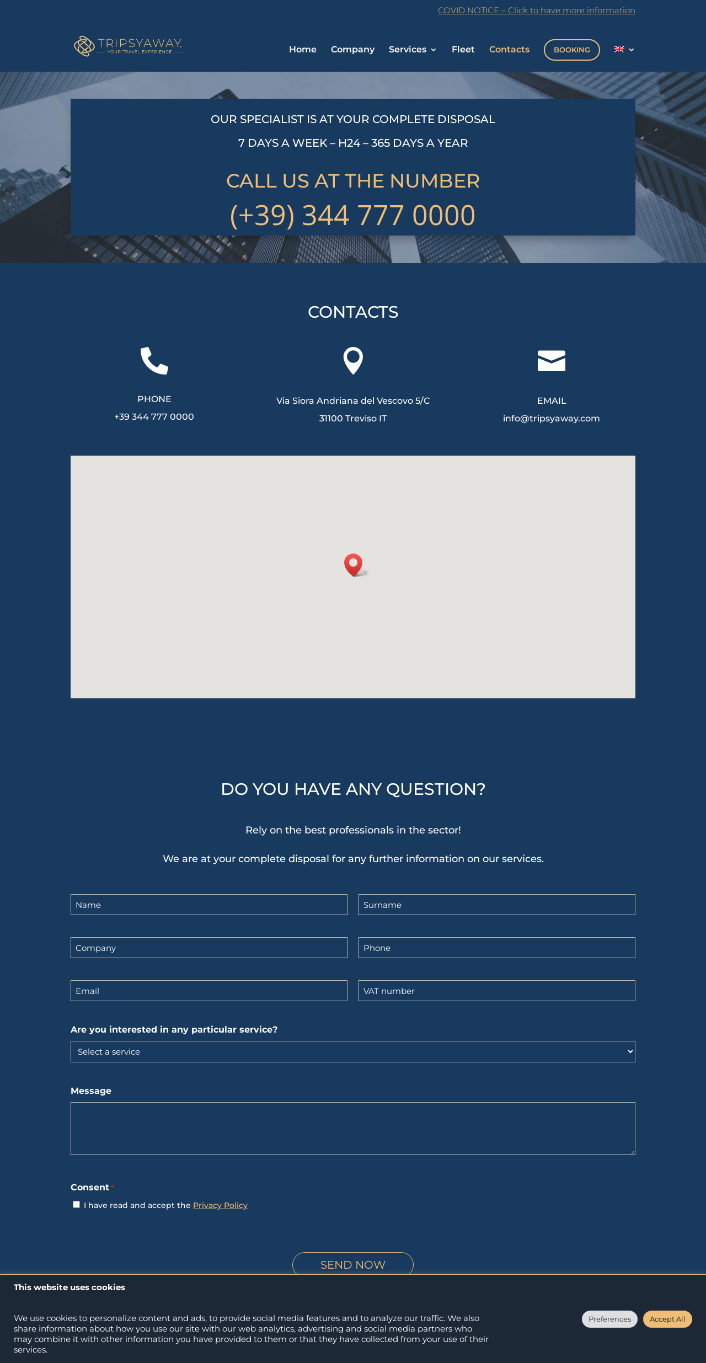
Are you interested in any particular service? (174, 1029)
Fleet (463, 50)
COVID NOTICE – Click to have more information (536, 10)
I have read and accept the (166, 1205)
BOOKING (572, 49)
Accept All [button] (668, 1318)
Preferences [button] (610, 1318)
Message (91, 1091)
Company (353, 50)
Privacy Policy (220, 1205)
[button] (357, 565)
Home (303, 50)
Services (407, 50)
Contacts (509, 50)
